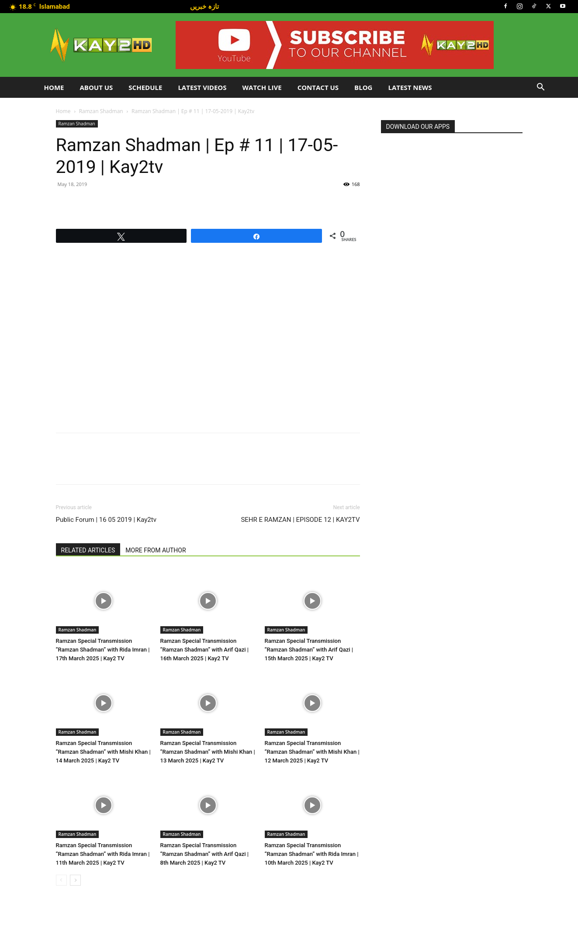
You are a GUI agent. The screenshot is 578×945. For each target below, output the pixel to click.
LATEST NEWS (410, 87)
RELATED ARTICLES (88, 550)
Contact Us (318, 87)
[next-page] (75, 880)
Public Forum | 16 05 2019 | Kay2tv (106, 520)
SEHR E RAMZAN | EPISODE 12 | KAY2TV (300, 520)
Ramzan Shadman (101, 111)
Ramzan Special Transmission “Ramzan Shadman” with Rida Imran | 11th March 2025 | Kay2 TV (103, 854)
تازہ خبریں (204, 6)
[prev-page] (61, 880)
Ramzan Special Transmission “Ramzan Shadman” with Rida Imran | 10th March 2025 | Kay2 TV (312, 854)
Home (54, 87)
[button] (540, 88)
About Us (96, 87)
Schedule (145, 87)
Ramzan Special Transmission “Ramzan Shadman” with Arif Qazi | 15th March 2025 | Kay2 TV (309, 650)
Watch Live (262, 87)
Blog (363, 87)
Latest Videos (202, 87)
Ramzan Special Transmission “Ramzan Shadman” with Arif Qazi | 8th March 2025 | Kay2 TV (204, 854)
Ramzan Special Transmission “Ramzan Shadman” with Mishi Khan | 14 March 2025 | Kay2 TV (103, 752)
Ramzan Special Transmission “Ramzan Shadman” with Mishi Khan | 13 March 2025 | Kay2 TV (207, 752)
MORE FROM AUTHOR (155, 550)
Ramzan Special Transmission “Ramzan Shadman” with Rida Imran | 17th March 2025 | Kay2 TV (103, 650)
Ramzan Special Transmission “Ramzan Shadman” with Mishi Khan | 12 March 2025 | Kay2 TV (312, 752)
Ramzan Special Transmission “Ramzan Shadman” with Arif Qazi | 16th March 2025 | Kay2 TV (204, 650)
